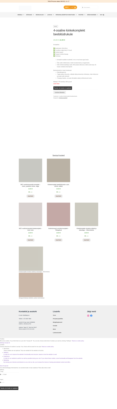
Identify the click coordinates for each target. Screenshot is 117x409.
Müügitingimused (57, 338)
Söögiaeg (29, 14)
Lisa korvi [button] (30, 212)
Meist (54, 345)
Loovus (49, 14)
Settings (2, 359)
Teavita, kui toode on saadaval (62, 88)
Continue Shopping (59, 92)
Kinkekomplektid (63, 98)
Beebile (20, 14)
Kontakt (55, 342)
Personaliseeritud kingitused (65, 14)
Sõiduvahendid (91, 14)
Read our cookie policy (78, 357)
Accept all (7, 359)
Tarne (54, 331)
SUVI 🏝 (102, 14)
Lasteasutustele (57, 349)
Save (1, 382)
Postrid (80, 14)
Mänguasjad (40, 14)
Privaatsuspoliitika (58, 335)
